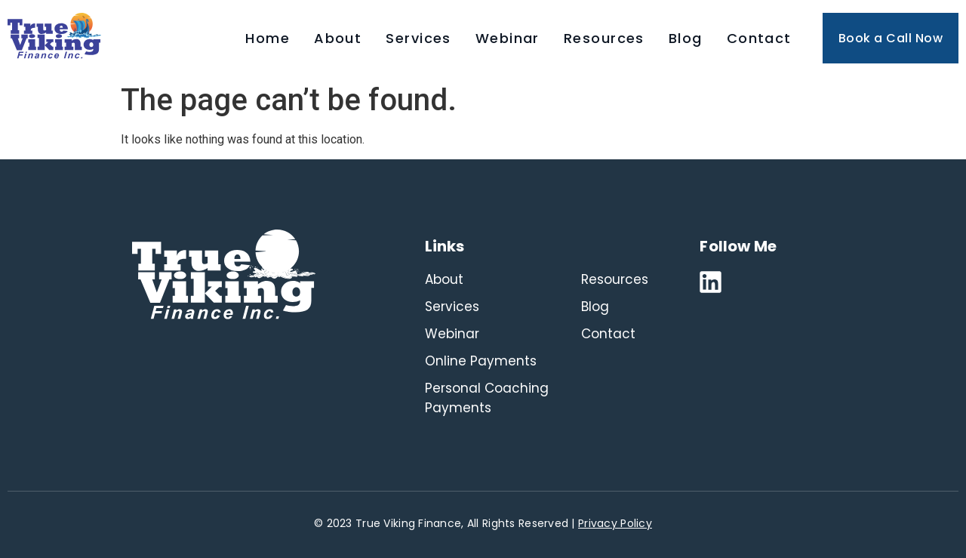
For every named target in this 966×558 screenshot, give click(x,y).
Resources (604, 38)
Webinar (507, 38)
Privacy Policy (615, 523)
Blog (686, 38)
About (337, 38)
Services (418, 38)
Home (267, 38)
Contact (759, 38)
